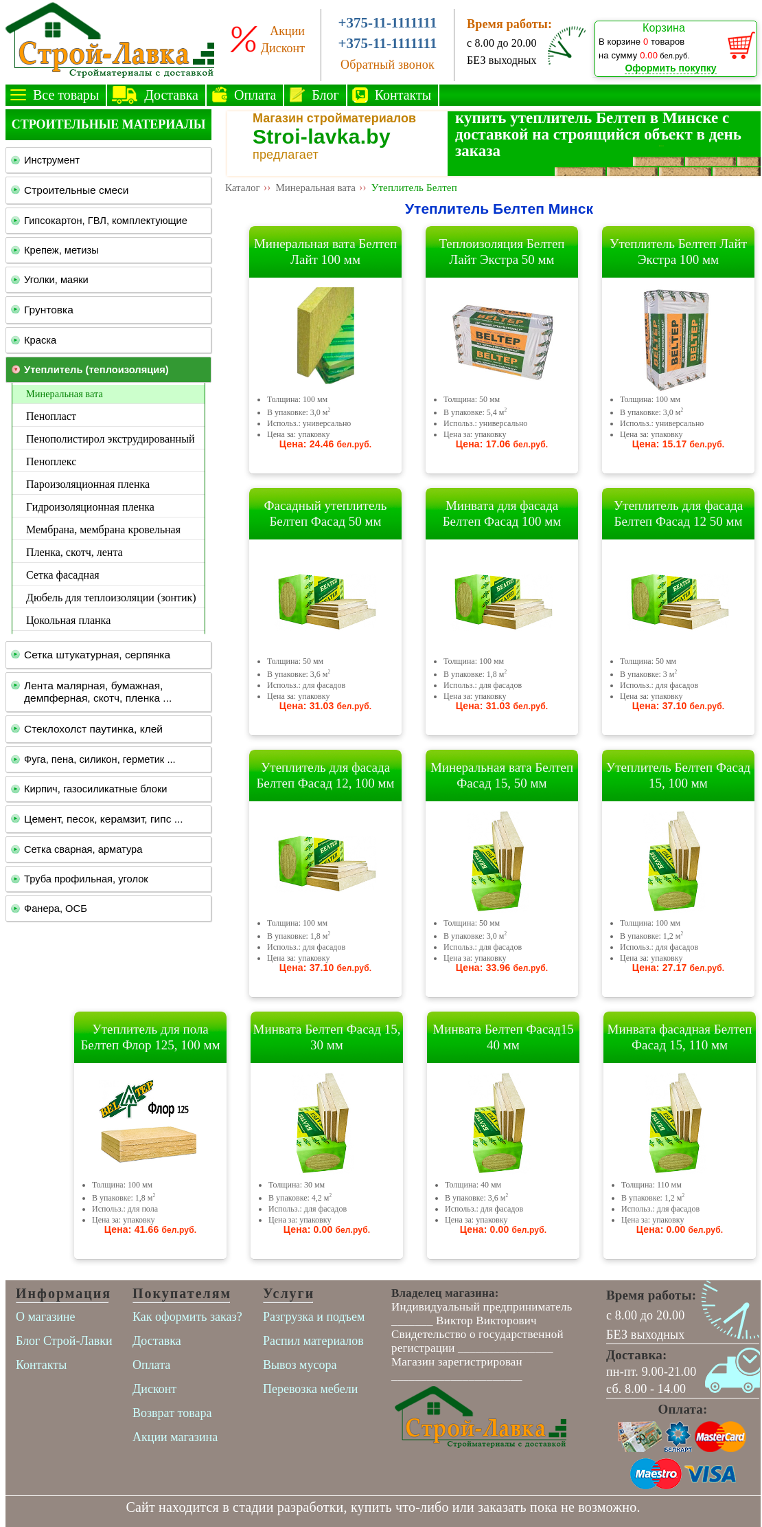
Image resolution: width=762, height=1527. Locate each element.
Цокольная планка (68, 620)
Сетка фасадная (63, 575)
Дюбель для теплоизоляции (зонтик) (111, 597)
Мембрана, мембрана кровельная (103, 529)
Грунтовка (48, 309)
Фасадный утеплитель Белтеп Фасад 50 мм (325, 513)
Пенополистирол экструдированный (110, 439)
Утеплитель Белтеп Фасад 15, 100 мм (678, 775)
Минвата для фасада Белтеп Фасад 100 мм (502, 513)
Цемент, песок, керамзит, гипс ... (103, 819)
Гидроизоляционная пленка (90, 507)
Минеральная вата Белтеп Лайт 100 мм (325, 251)
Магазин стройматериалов (334, 118)
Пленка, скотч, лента (74, 552)
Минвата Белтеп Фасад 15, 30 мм (327, 1037)
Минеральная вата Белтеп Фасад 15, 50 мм (501, 775)
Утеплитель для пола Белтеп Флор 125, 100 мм (150, 1037)
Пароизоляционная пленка (88, 484)
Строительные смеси (76, 190)
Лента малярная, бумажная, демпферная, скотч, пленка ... (98, 692)
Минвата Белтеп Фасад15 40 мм (502, 1037)
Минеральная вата (64, 393)
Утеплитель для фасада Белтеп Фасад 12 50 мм (678, 513)
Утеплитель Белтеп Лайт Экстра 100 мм (678, 251)
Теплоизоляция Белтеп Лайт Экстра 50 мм (501, 251)
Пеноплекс (51, 461)
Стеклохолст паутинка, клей (93, 729)
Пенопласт (51, 416)
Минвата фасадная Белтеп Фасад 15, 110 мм (680, 1037)
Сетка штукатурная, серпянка (97, 654)
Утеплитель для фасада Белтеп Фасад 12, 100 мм (325, 775)
